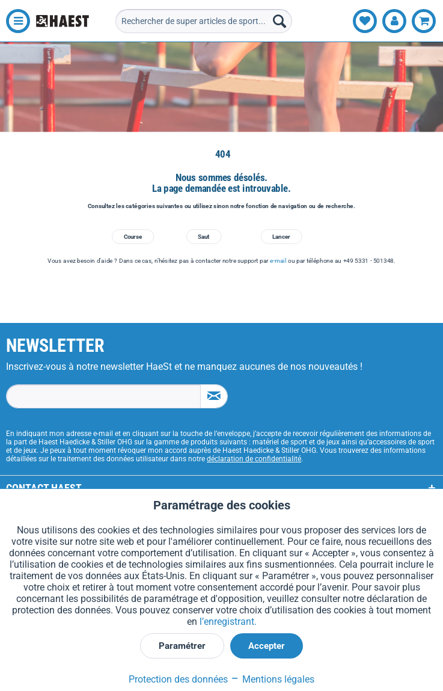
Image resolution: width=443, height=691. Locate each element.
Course (133, 236)
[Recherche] (279, 21)
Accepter (266, 645)
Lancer (281, 236)
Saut (203, 236)
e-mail (278, 260)
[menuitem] (15, 21)
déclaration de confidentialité (254, 459)
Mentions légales (272, 679)
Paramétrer (182, 645)
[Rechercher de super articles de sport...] (204, 21)
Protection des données (178, 679)
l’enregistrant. (228, 621)
